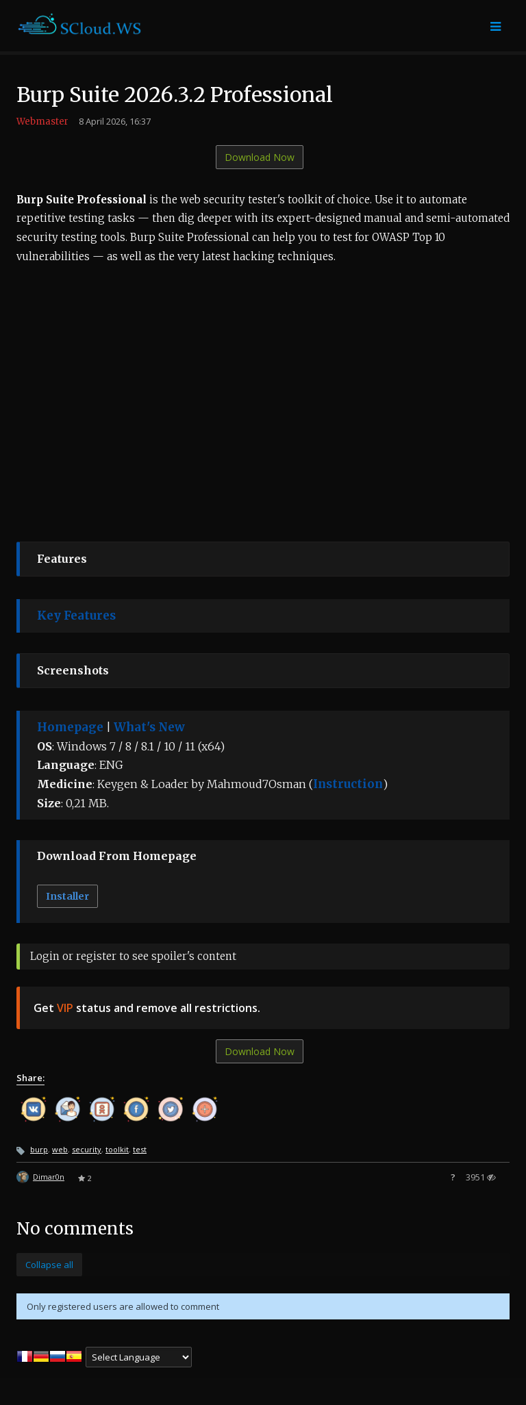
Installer (67, 896)
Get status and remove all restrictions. (147, 1007)
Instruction (348, 784)
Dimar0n (48, 1177)
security (86, 1149)
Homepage (70, 727)
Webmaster (42, 121)
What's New (149, 727)
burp (39, 1149)
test (140, 1149)
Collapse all (49, 1264)
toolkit (117, 1149)
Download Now (260, 157)
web (60, 1149)
